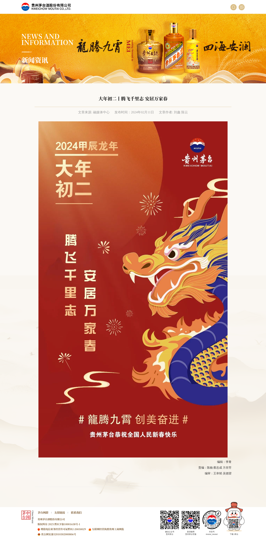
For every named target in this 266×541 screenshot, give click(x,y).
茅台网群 (43, 512)
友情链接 (59, 512)
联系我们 (76, 512)
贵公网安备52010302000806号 (58, 534)
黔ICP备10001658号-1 (67, 524)
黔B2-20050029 (77, 529)
